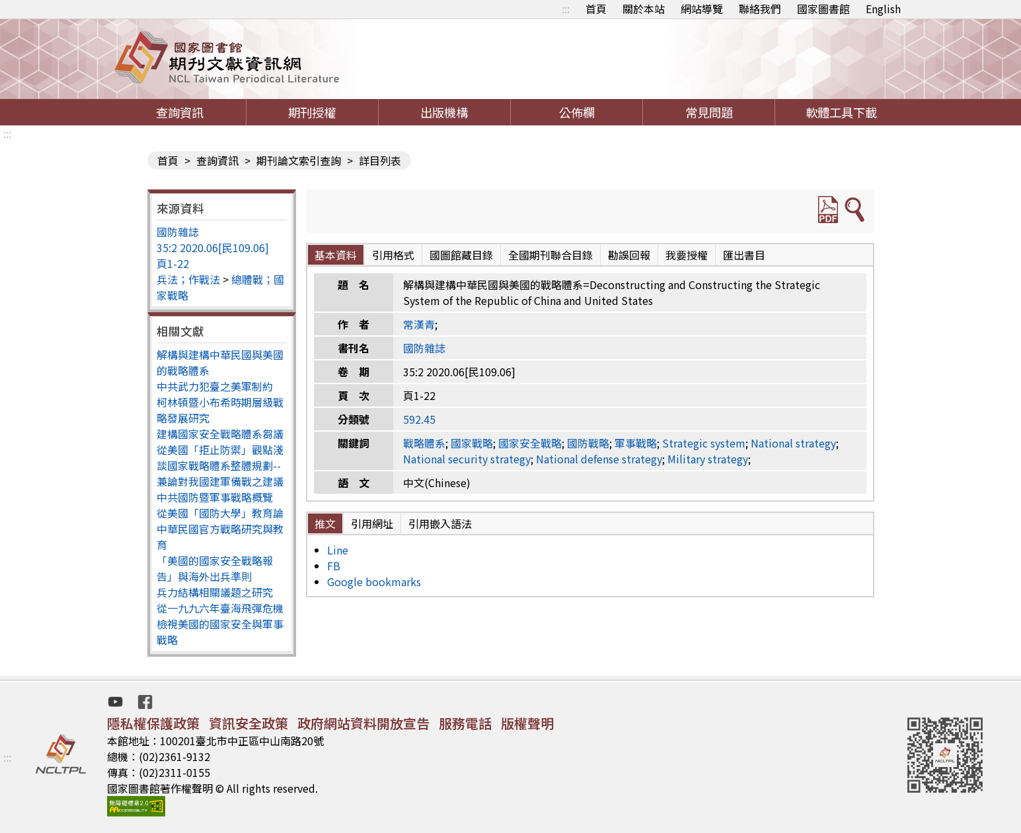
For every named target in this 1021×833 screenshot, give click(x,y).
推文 (325, 523)
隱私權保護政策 (153, 723)
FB (333, 566)
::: (566, 9)
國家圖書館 (823, 9)
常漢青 (419, 324)
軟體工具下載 (841, 112)
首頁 (596, 9)
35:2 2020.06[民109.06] (213, 247)
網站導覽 (702, 9)
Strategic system (703, 443)
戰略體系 (424, 443)
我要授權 (686, 255)
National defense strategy (599, 459)
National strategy (793, 443)
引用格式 (393, 255)
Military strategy (707, 459)
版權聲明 (527, 723)
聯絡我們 (760, 9)
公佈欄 (577, 112)
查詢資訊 (180, 112)
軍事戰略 (636, 443)
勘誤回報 (629, 255)
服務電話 (465, 723)
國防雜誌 (178, 232)
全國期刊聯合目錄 (550, 255)
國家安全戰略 (530, 443)
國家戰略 (472, 443)
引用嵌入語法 (440, 523)
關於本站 (644, 9)
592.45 (419, 419)
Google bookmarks (374, 581)
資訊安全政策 (248, 723)
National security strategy (467, 459)
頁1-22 (173, 263)
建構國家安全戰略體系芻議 (220, 434)
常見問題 (709, 112)
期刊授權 (312, 112)
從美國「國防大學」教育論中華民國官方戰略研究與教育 (220, 528)
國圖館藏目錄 (461, 255)
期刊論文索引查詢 (298, 160)
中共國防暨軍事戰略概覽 (215, 497)
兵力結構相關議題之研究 (215, 592)
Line (337, 550)
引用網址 (372, 523)
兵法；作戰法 (188, 279)
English (883, 9)
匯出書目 (744, 255)
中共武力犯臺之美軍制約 (215, 386)
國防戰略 (588, 443)
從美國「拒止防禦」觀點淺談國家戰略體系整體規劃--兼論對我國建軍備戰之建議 (220, 465)
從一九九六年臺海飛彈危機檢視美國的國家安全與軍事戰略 (220, 624)
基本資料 (336, 255)
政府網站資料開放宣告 (363, 723)
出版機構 (444, 112)
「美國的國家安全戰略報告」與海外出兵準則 (215, 568)
